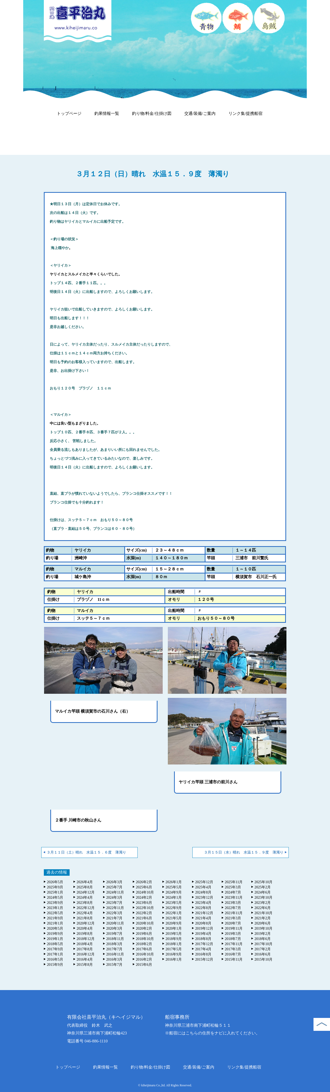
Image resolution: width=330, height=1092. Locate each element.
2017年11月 (234, 944)
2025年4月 (203, 887)
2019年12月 (204, 928)
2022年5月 (55, 913)
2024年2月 (144, 897)
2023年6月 (144, 903)
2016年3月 (114, 959)
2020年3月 (114, 928)
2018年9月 (174, 939)
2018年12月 (86, 939)
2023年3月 (233, 903)
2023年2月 (262, 903)
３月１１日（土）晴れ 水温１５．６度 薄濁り (86, 852)
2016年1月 (174, 959)
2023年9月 (55, 903)
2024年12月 (86, 892)
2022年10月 (145, 908)
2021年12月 (204, 913)
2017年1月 (55, 954)
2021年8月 (85, 918)
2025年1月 (55, 892)
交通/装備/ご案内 (200, 113)
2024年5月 (55, 897)
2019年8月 (85, 934)
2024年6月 (262, 892)
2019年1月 (55, 939)
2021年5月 (174, 918)
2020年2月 (144, 928)
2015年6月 (144, 965)
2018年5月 (55, 944)
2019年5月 (174, 934)
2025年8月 (85, 887)
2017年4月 (203, 949)
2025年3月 (233, 887)
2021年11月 (234, 913)
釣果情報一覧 (106, 113)
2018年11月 (115, 939)
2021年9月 (55, 918)
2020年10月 (145, 923)
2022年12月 (86, 908)
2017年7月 (114, 949)
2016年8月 (203, 954)
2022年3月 (114, 913)
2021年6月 (144, 918)
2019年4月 (203, 934)
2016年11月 (115, 954)
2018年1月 (174, 944)
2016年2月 (144, 959)
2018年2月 (144, 944)
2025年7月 (114, 887)
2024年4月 (85, 897)
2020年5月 (55, 928)
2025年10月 (263, 882)
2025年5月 (174, 887)
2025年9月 (55, 887)
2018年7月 (233, 939)
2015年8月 (85, 965)
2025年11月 (234, 882)
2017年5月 (174, 949)
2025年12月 (204, 882)
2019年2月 (262, 934)
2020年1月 (174, 928)
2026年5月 (55, 882)
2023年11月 (234, 897)
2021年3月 (233, 918)
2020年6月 (262, 923)
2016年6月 (262, 954)
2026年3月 (114, 882)
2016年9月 (174, 954)
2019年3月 (233, 934)
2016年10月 (145, 954)
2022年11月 (115, 908)
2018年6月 (262, 939)
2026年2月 (144, 882)
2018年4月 (85, 944)
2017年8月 (85, 949)
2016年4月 (85, 959)
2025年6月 (144, 887)
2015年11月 (234, 959)
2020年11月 (115, 923)
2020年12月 (86, 923)
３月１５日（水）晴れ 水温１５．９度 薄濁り (243, 852)
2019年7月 (114, 934)
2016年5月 (55, 959)
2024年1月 (174, 897)
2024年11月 (115, 892)
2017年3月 (233, 949)
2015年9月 (55, 965)
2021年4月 (203, 918)
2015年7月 (114, 965)
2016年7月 (233, 954)
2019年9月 (55, 934)
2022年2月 (144, 913)
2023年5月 (174, 903)
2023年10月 (263, 897)
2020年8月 (203, 923)
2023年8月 (85, 903)
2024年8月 (203, 892)
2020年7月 (233, 923)
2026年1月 (174, 882)
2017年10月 (263, 944)
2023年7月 (114, 903)
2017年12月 (204, 944)
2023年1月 (55, 908)
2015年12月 (204, 959)
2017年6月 (144, 949)
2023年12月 (204, 897)
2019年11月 (234, 928)
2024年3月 (114, 897)
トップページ (69, 113)
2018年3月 (114, 944)
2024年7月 (233, 892)
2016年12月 (86, 954)
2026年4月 (85, 882)
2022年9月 (174, 908)
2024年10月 (145, 892)
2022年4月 (85, 913)
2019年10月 (263, 928)
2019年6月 (144, 934)
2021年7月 (114, 918)
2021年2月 (262, 918)
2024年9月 (174, 892)
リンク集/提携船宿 (245, 113)
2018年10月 (145, 939)
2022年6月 (262, 908)
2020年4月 (85, 928)
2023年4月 (203, 903)
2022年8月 (203, 908)
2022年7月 (233, 908)
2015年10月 (263, 959)
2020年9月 (174, 923)
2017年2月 (262, 949)
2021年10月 (263, 913)
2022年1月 (174, 913)
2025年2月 (262, 887)
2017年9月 (55, 949)
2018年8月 (203, 939)
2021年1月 (55, 923)
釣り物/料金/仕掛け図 (151, 113)
